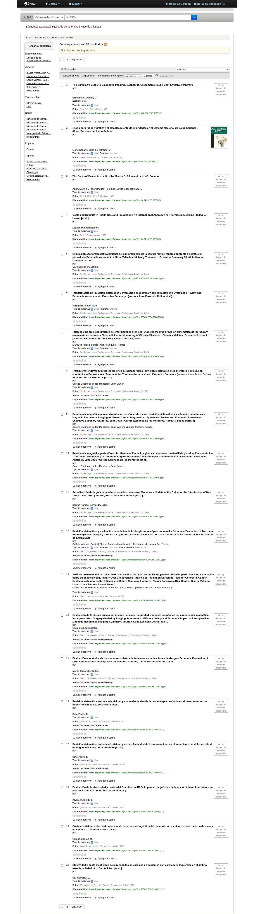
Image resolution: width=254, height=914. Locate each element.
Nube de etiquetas (90, 26)
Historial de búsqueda (207, 3)
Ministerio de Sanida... (37, 122)
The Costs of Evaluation (116, 176)
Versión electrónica (99, 395)
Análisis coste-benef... (37, 161)
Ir (194, 17)
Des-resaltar (70, 69)
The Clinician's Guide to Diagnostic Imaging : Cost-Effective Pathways (132, 84)
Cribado (30, 165)
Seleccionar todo (71, 75)
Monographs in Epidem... (38, 133)
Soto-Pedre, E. (33, 87)
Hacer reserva (83, 121)
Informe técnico (34, 103)
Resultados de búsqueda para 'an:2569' (54, 37)
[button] (53, 3)
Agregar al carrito (106, 121)
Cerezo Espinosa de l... (37, 83)
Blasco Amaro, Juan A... (38, 73)
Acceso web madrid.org (101, 556)
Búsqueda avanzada (38, 26)
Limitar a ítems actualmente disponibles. (38, 59)
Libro (28, 106)
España (30, 149)
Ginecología (32, 172)
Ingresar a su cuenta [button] (178, 3)
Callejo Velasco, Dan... (37, 80)
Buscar (28, 17)
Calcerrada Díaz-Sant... (37, 76)
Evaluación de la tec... (37, 168)
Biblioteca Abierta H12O (33, 3)
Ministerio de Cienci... (36, 119)
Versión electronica (99, 768)
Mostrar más (32, 90)
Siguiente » (77, 59)
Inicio (28, 37)
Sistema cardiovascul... (37, 176)
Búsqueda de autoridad (65, 26)
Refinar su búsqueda (39, 46)
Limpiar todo (88, 75)
